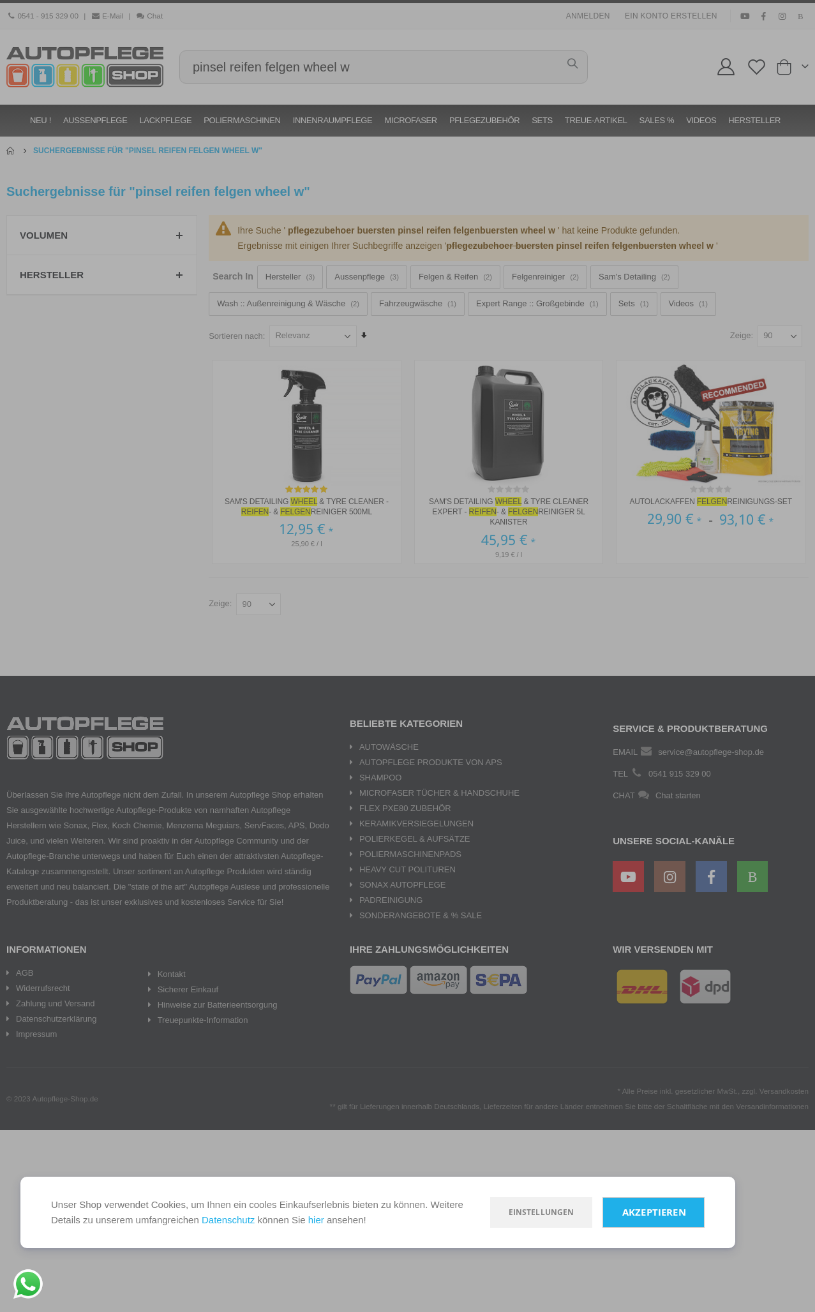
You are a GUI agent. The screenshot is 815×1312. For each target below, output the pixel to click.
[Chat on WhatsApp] (28, 1284)
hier (316, 1219)
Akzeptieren (654, 1212)
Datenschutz (228, 1219)
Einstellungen (541, 1212)
